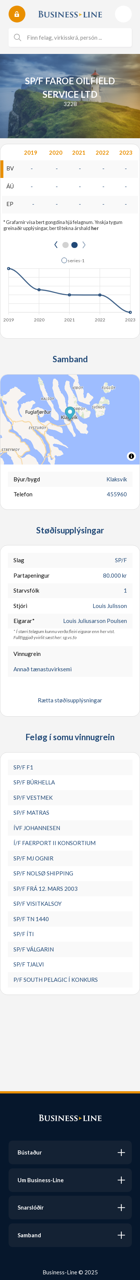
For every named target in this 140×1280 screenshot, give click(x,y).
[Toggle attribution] (131, 456)
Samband (29, 1235)
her (95, 228)
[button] (70, 414)
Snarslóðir (31, 1207)
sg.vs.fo (70, 637)
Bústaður (30, 1152)
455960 (117, 494)
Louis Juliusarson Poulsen (95, 620)
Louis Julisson (110, 605)
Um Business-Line (41, 1180)
